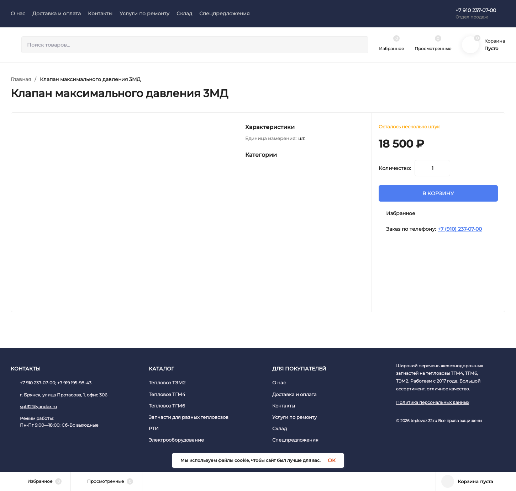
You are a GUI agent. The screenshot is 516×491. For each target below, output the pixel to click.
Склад (279, 428)
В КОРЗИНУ (438, 193)
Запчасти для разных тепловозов (188, 417)
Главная (21, 79)
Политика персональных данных (432, 402)
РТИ (154, 428)
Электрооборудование (176, 440)
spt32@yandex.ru (38, 406)
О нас (279, 382)
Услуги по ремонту (294, 417)
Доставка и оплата (294, 394)
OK (332, 460)
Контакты (283, 406)
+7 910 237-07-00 (476, 10)
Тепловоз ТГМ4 (167, 394)
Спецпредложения (295, 440)
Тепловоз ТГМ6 (167, 406)
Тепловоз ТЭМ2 (167, 382)
